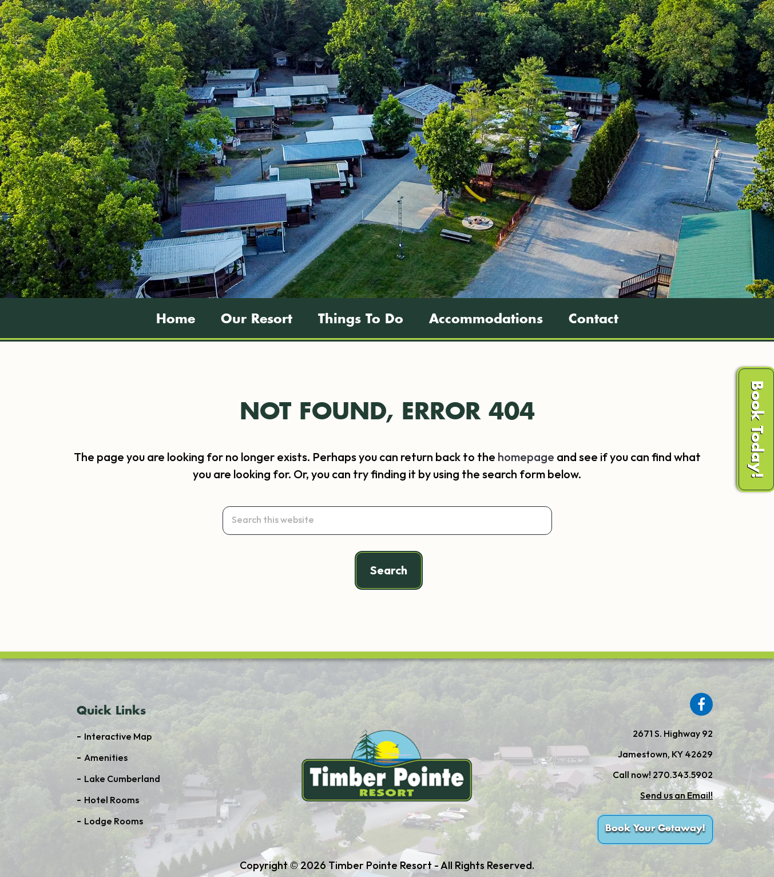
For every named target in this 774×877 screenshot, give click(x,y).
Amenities (106, 758)
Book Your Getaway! (655, 828)
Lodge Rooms (113, 822)
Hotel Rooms (111, 800)
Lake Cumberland (122, 779)
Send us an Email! (676, 796)
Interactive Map (118, 737)
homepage (526, 457)
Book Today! (756, 429)
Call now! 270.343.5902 (663, 775)
